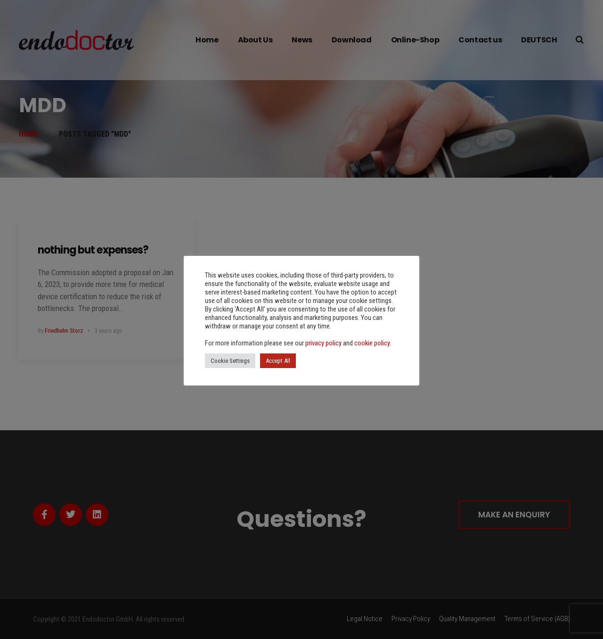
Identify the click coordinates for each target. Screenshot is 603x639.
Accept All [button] (278, 360)
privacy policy (323, 343)
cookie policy (372, 343)
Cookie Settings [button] (230, 360)
